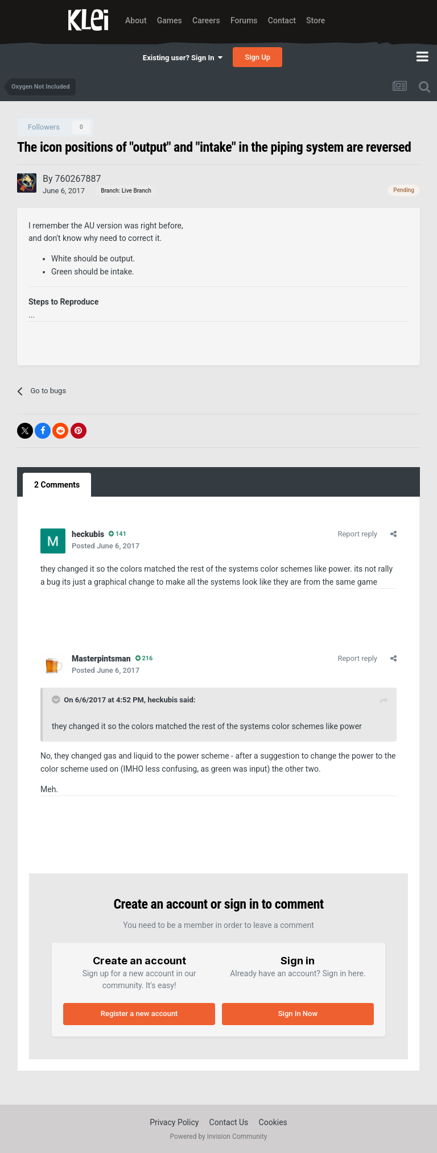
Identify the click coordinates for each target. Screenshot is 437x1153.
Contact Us (229, 1122)
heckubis (162, 700)
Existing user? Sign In (182, 57)
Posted (105, 546)
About (136, 20)
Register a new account (139, 1013)
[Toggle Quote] (57, 699)
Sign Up (257, 57)
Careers (206, 20)
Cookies (273, 1122)
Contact (282, 20)
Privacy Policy (174, 1122)
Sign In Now (298, 1013)
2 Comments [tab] (57, 484)
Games (169, 20)
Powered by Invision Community (218, 1136)
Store (315, 20)
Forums (244, 20)
